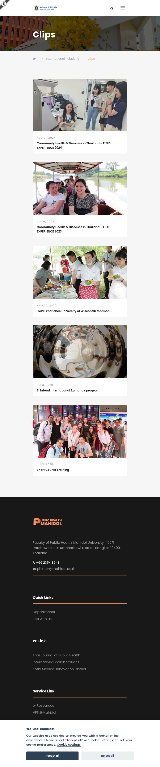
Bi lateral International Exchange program (68, 390)
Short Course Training (53, 470)
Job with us (42, 618)
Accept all (52, 756)
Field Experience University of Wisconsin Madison (73, 311)
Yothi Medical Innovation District (59, 669)
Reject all (107, 756)
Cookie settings (69, 745)
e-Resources (43, 705)
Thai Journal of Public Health (56, 655)
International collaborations (56, 662)
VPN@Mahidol (44, 712)
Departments (44, 611)
